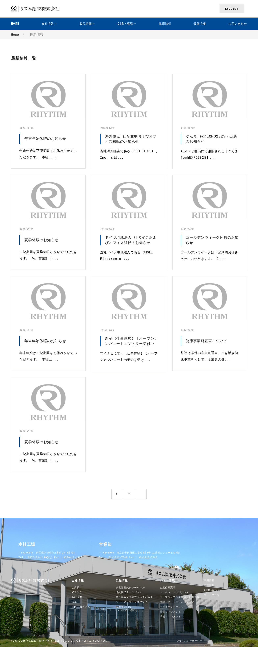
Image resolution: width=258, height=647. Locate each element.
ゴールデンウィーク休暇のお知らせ (212, 240)
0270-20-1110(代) (40, 557)
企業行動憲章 (168, 587)
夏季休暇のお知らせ (41, 239)
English (231, 8)
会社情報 (48, 23)
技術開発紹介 (124, 606)
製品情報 (86, 23)
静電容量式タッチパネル (130, 587)
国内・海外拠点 (81, 606)
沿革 (74, 601)
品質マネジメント (170, 611)
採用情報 (165, 23)
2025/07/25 (26, 229)
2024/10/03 (107, 330)
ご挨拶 (76, 587)
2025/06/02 (107, 229)
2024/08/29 (188, 330)
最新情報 (200, 23)
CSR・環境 (125, 23)
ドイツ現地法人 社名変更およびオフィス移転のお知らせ (131, 240)
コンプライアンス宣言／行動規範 (180, 597)
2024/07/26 (26, 431)
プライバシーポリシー (189, 640)
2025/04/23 (188, 229)
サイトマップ (212, 594)
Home (15, 23)
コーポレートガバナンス (174, 592)
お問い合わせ (237, 23)
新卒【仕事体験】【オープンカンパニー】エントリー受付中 (131, 341)
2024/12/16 (26, 330)
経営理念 (77, 592)
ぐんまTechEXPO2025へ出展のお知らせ (211, 139)
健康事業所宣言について (206, 340)
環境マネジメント (170, 616)
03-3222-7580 (118, 557)
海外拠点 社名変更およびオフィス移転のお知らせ (131, 139)
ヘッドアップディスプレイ (132, 601)
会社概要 (77, 597)
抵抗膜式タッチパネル (129, 592)
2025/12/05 (26, 128)
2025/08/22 (107, 128)
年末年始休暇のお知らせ (45, 138)
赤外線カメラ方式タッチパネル (134, 597)
